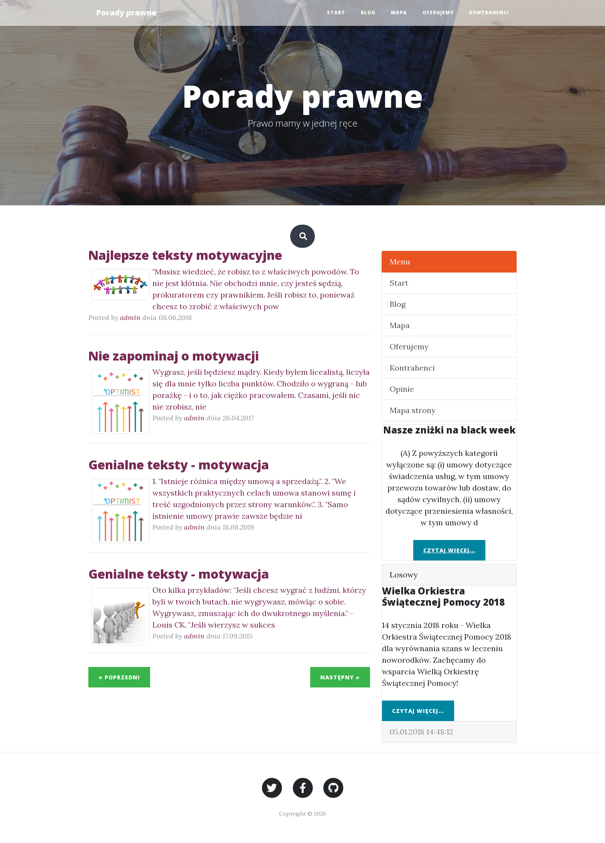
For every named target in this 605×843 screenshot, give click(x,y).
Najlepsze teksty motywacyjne (185, 255)
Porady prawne (126, 12)
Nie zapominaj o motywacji (173, 355)
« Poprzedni (119, 677)
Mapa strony (413, 410)
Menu (400, 261)
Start (336, 12)
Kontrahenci (489, 12)
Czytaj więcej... (449, 550)
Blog (368, 12)
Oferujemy (438, 12)
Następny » (340, 677)
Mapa (399, 12)
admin (130, 317)
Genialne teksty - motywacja (178, 464)
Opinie (402, 389)
